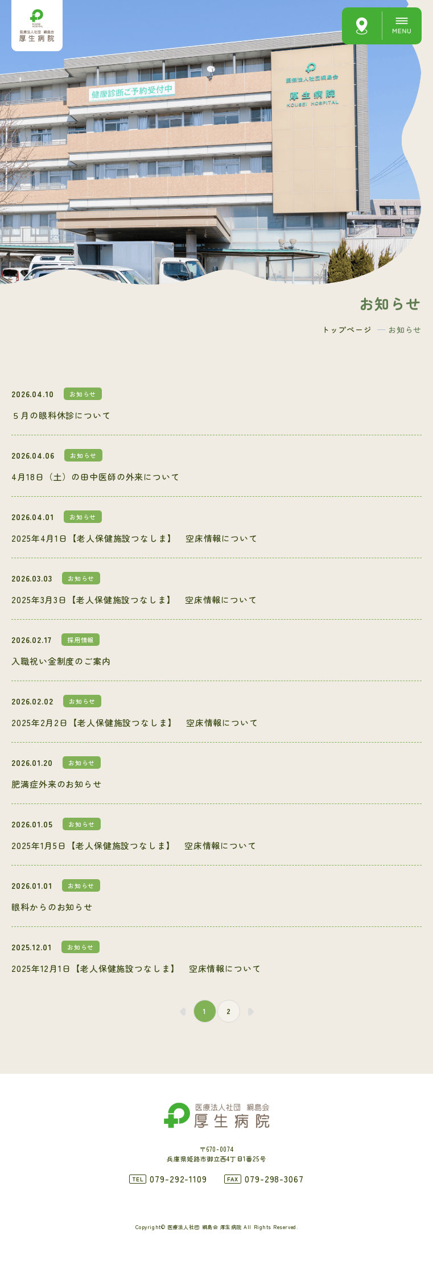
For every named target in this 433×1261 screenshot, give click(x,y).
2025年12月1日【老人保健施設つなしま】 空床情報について (136, 968)
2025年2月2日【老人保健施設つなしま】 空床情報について (134, 722)
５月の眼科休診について (61, 415)
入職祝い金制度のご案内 (61, 661)
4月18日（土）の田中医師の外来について (95, 477)
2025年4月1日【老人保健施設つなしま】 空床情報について (134, 538)
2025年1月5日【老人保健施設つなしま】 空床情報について (134, 845)
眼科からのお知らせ (52, 907)
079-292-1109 (178, 1179)
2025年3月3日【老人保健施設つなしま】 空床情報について (134, 599)
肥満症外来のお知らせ (56, 784)
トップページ (346, 329)
